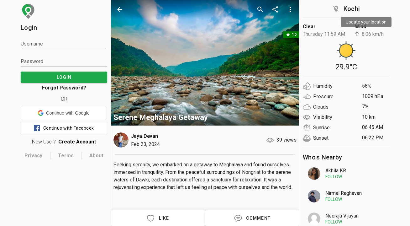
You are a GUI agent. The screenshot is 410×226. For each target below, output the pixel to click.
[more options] (290, 9)
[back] (119, 9)
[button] (64, 113)
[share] (275, 9)
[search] (260, 9)
